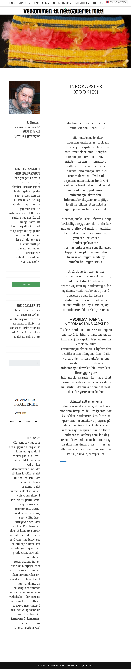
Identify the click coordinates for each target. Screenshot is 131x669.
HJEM (10, 3)
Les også (97, 3)
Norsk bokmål (116, 2)
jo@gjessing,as (31, 136)
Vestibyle (23, 3)
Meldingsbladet (61, 3)
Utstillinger (40, 3)
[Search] (42, 370)
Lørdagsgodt (81, 3)
